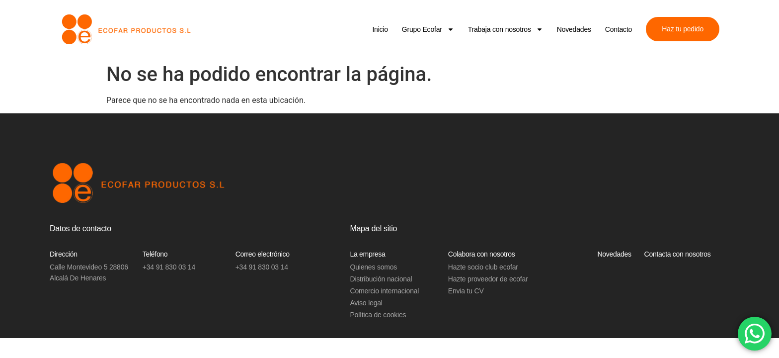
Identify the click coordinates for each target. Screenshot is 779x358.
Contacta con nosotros (677, 254)
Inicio (380, 29)
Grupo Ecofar (428, 29)
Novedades (574, 29)
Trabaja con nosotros (505, 29)
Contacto (618, 29)
